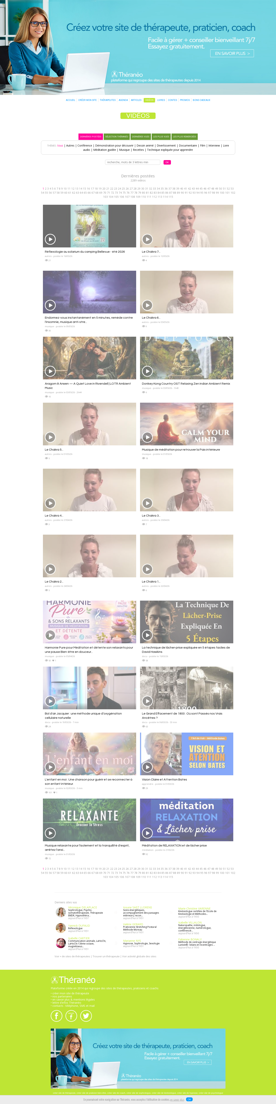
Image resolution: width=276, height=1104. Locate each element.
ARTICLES (136, 100)
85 (163, 192)
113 (160, 197)
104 (111, 197)
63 (77, 192)
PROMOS (185, 100)
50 (220, 188)
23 (115, 188)
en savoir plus (177, 1100)
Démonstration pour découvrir (114, 145)
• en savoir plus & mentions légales (73, 999)
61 (69, 192)
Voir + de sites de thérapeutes (72, 956)
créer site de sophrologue (138, 1093)
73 (116, 192)
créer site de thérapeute (64, 1093)
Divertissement (166, 145)
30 (142, 188)
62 (73, 192)
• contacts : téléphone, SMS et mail (73, 1006)
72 (112, 192)
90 (182, 192)
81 (147, 192)
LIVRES (161, 100)
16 (88, 188)
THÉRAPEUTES (108, 100)
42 (189, 188)
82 (151, 192)
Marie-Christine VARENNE (194, 908)
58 (58, 192)
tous (60, 145)
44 (197, 188)
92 (190, 192)
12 (72, 188)
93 (194, 192)
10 (65, 188)
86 (166, 192)
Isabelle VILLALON (190, 922)
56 (50, 192)
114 (165, 197)
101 (227, 192)
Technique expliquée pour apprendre (170, 150)
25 (123, 188)
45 (201, 188)
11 (69, 188)
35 (162, 188)
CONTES (172, 100)
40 (181, 188)
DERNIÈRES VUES (140, 136)
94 (197, 192)
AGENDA (123, 100)
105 (116, 197)
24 (119, 188)
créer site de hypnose (187, 1093)
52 (228, 188)
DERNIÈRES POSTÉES (90, 136)
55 (46, 192)
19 (100, 188)
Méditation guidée (104, 150)
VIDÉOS (149, 100)
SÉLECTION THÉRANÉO (116, 136)
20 (103, 188)
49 (216, 188)
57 (54, 192)
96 (205, 192)
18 (96, 188)
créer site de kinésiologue (164, 1093)
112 (154, 197)
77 (131, 192)
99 (217, 192)
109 (138, 197)
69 (100, 192)
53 (232, 188)
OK (189, 1099)
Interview (214, 145)
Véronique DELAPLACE (82, 907)
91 (186, 192)
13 (76, 188)
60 (65, 192)
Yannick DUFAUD (79, 925)
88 (174, 192)
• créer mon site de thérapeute (70, 993)
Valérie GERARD (133, 924)
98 (213, 192)
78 (135, 192)
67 (93, 192)
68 (96, 192)
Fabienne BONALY (190, 939)
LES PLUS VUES (161, 136)
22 (111, 188)
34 (158, 188)
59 (62, 192)
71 (108, 192)
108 (132, 197)
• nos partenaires (61, 996)
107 (127, 197)
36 (166, 188)
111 (149, 197)
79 (139, 192)
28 (135, 188)
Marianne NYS (132, 941)
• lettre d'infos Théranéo (66, 1002)
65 (85, 192)
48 (212, 188)
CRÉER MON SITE (87, 100)
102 (233, 192)
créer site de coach (116, 1093)
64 (81, 192)
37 (170, 188)
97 (209, 192)
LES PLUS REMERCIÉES (184, 136)
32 (150, 188)
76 (128, 192)
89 (178, 192)
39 (177, 188)
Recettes (138, 150)
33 (154, 188)
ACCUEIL (70, 100)
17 (92, 188)
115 (170, 197)
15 (84, 188)
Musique (124, 150)
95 (201, 192)
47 (208, 188)
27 (131, 188)
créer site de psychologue (211, 1093)
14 (80, 188)
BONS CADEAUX (201, 100)
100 (222, 192)
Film (202, 145)
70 (104, 192)
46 (204, 188)
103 (105, 197)
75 (124, 192)
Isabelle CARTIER (79, 938)
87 (170, 192)
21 (107, 188)
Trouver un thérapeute (106, 956)
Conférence (84, 145)
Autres (70, 145)
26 (127, 188)
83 (155, 192)
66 (89, 192)
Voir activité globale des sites (139, 956)
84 (159, 192)
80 (143, 192)
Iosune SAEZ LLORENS (137, 907)
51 (224, 188)
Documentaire (188, 145)
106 (121, 197)
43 (193, 188)
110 (143, 197)
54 (42, 192)
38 (173, 188)
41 (185, 188)
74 (120, 192)
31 (146, 188)
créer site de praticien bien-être (91, 1093)
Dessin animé (145, 145)
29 (138, 188)
